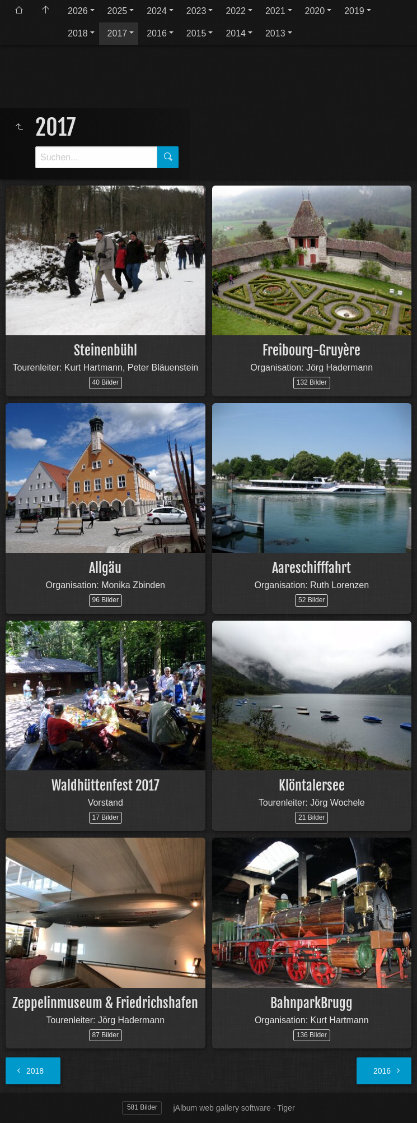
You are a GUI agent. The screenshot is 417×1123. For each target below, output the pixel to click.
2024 (157, 11)
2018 (78, 33)
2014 (236, 33)
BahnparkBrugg (311, 1003)
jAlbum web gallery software (221, 1107)
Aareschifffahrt (311, 568)
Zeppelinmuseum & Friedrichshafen (105, 1003)
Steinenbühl (105, 350)
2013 (275, 33)
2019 (354, 11)
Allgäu (105, 568)
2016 (157, 33)
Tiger (285, 1107)
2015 (196, 33)
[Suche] (96, 157)
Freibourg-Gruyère (311, 350)
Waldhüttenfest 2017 (105, 785)
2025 (117, 11)
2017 (117, 33)
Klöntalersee (312, 785)
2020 (315, 11)
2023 (196, 11)
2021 (275, 11)
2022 (236, 11)
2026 (78, 11)
